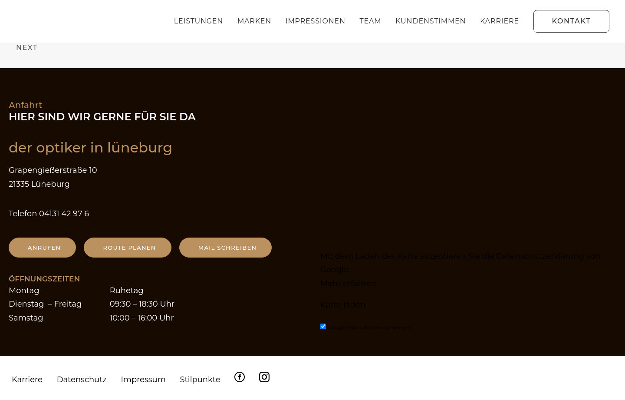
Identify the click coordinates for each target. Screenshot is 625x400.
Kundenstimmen (430, 21)
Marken (254, 21)
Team (371, 21)
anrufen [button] (44, 247)
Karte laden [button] (342, 305)
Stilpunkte (200, 379)
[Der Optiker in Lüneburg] (62, 21)
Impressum (143, 379)
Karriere (499, 21)
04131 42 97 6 (64, 213)
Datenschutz (82, 379)
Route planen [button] (129, 247)
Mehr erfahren (348, 283)
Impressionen (315, 21)
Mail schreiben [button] (227, 247)
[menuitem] (201, 21)
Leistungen (198, 21)
